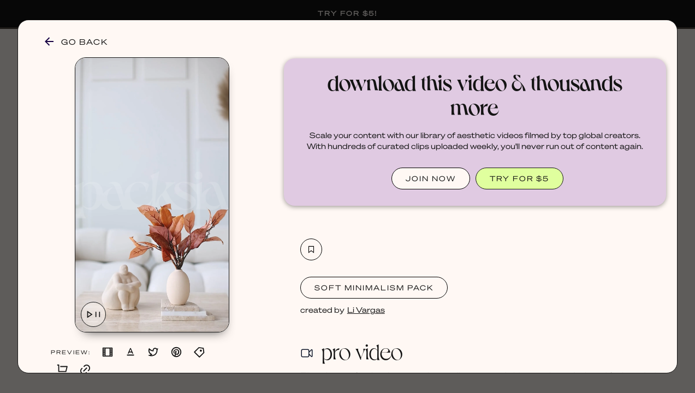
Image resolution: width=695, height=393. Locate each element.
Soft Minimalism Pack (373, 287)
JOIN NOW (431, 178)
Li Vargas (366, 309)
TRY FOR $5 (519, 178)
